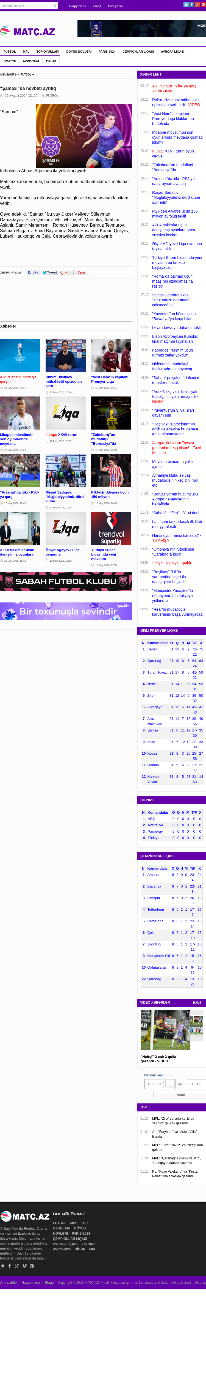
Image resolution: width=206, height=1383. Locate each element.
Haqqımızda (77, 6)
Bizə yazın (115, 6)
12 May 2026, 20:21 (106, 450)
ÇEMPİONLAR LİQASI (138, 51)
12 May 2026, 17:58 (106, 565)
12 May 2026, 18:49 (106, 503)
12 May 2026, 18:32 (15, 560)
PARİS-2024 (107, 51)
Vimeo (24, 1266)
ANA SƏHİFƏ (8, 74)
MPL (26, 51)
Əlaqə (97, 6)
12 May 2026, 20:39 (61, 441)
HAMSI (197, 1002)
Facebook (191, 4)
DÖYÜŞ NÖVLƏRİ (79, 51)
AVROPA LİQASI (172, 51)
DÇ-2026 (10, 61)
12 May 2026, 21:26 (15, 450)
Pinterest (203, 4)
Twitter (186, 4)
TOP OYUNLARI (48, 51)
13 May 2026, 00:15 (15, 388)
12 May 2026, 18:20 (61, 560)
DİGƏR (51, 61)
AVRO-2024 (31, 61)
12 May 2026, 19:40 (15, 503)
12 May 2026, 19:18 (61, 507)
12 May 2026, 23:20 (61, 392)
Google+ (197, 4)
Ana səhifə (8, 1283)
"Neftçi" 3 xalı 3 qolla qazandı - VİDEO (158, 1059)
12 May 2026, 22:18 (106, 388)
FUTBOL (10, 51)
